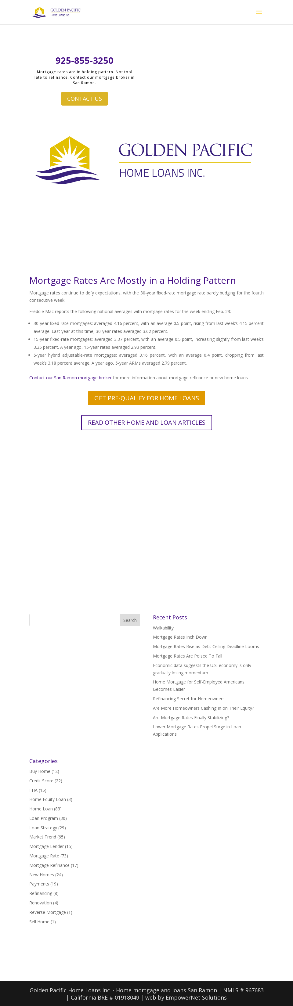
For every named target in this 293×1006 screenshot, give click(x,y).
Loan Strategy (43, 828)
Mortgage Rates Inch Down (180, 637)
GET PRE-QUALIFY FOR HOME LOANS (146, 398)
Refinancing (40, 893)
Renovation (40, 903)
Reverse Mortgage (47, 912)
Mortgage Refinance (49, 865)
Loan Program (43, 818)
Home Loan (41, 809)
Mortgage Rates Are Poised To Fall (187, 656)
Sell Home (39, 922)
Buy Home (39, 771)
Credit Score (41, 781)
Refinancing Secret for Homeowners (189, 698)
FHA (33, 790)
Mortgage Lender (46, 846)
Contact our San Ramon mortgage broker (70, 377)
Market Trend (42, 837)
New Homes (41, 875)
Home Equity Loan (47, 799)
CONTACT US (84, 98)
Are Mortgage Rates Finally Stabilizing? (191, 717)
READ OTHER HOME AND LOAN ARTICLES (146, 422)
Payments (39, 884)
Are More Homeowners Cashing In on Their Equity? (203, 708)
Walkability (163, 628)
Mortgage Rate (44, 856)
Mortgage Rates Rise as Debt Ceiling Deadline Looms (206, 646)
